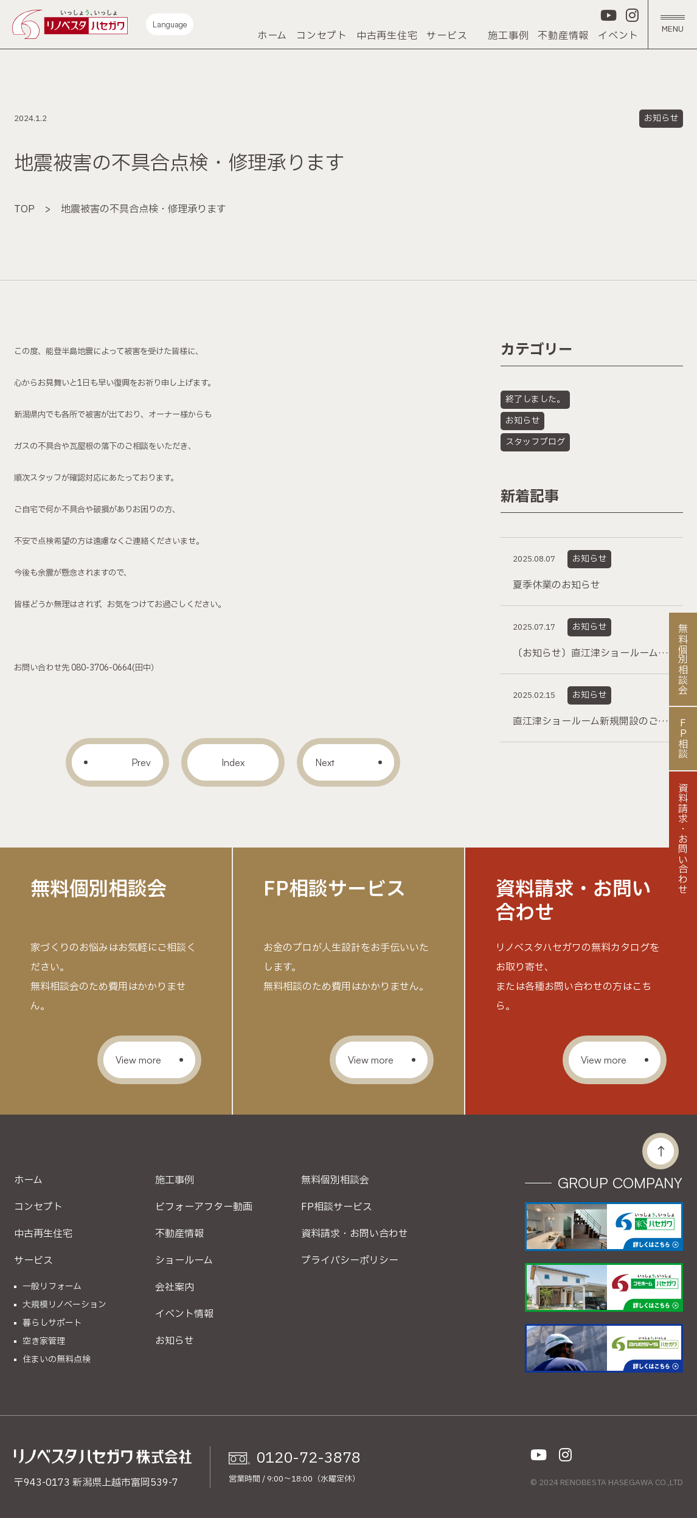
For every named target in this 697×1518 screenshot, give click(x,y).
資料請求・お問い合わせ (354, 1234)
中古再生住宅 (387, 36)
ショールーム (184, 1260)
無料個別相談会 (335, 1180)
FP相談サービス (336, 1207)
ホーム (272, 36)
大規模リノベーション (64, 1305)
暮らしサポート (52, 1323)
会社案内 (174, 1287)
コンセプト (321, 36)
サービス (446, 36)
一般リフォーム (52, 1287)
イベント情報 (184, 1314)
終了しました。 (535, 399)
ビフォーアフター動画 (203, 1207)
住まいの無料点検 (57, 1360)
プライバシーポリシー (349, 1260)
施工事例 (508, 36)
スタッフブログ (535, 442)
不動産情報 (563, 36)
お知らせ (661, 118)
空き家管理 (44, 1341)
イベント (618, 36)
